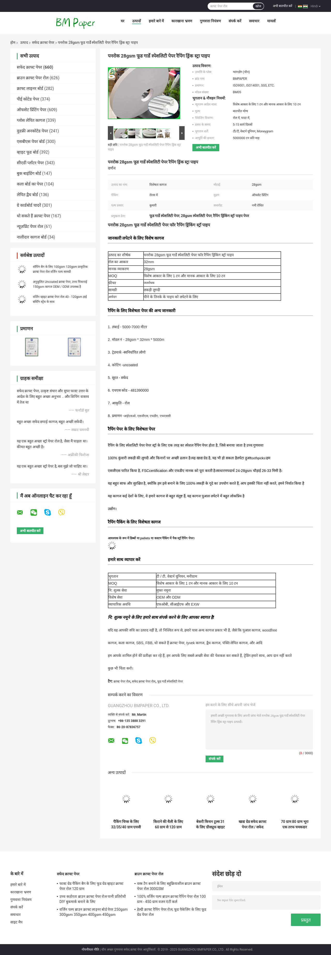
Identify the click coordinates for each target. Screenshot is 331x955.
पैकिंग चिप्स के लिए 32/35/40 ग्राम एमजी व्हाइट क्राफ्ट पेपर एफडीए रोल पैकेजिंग (126, 824)
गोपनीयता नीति (90, 949)
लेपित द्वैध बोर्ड (27, 194)
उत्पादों (136, 21)
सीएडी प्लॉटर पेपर (30, 162)
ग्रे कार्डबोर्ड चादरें (29, 205)
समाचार (254, 21)
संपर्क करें (235, 21)
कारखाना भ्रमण (181, 21)
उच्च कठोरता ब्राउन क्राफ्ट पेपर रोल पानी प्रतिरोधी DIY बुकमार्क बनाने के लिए (92, 899)
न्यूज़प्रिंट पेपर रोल (30, 226)
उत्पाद (24, 42)
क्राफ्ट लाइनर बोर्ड (30, 88)
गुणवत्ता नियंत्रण (210, 21)
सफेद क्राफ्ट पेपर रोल (143, 681)
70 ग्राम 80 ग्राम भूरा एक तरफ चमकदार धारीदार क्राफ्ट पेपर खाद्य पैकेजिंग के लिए (295, 824)
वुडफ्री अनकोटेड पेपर (32, 130)
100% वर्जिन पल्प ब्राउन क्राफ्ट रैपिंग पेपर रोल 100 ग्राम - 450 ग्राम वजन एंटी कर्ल (171, 899)
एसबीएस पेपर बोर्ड (31, 141)
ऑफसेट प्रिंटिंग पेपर (31, 109)
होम (12, 42)
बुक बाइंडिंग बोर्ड (29, 173)
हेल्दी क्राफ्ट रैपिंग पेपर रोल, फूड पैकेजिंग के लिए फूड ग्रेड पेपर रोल (171, 912)
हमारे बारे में (156, 21)
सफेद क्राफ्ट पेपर (43, 42)
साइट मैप (16, 922)
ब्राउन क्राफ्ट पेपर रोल (33, 77)
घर (122, 21)
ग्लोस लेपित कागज (31, 120)
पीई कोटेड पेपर (28, 99)
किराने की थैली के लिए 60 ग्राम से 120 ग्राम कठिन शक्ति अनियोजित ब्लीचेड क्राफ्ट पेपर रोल (168, 824)
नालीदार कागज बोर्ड (32, 237)
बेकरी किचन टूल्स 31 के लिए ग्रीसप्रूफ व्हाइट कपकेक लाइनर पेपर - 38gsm (210, 824)
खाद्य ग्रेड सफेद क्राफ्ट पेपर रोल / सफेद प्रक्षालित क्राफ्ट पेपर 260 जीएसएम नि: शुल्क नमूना (252, 824)
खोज (258, 6)
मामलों (271, 21)
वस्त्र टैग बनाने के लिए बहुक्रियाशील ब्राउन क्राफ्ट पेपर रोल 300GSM (169, 886)
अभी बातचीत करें (282, 6)
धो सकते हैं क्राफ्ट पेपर (33, 215)
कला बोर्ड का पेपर (30, 184)
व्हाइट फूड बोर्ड (28, 152)
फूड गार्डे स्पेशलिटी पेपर (170, 681)
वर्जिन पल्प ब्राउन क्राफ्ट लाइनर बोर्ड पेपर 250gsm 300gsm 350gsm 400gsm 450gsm (93, 912)
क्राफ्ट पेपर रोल (122, 681)
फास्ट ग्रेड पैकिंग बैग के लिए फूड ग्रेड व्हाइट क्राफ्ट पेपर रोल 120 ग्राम (91, 886)
